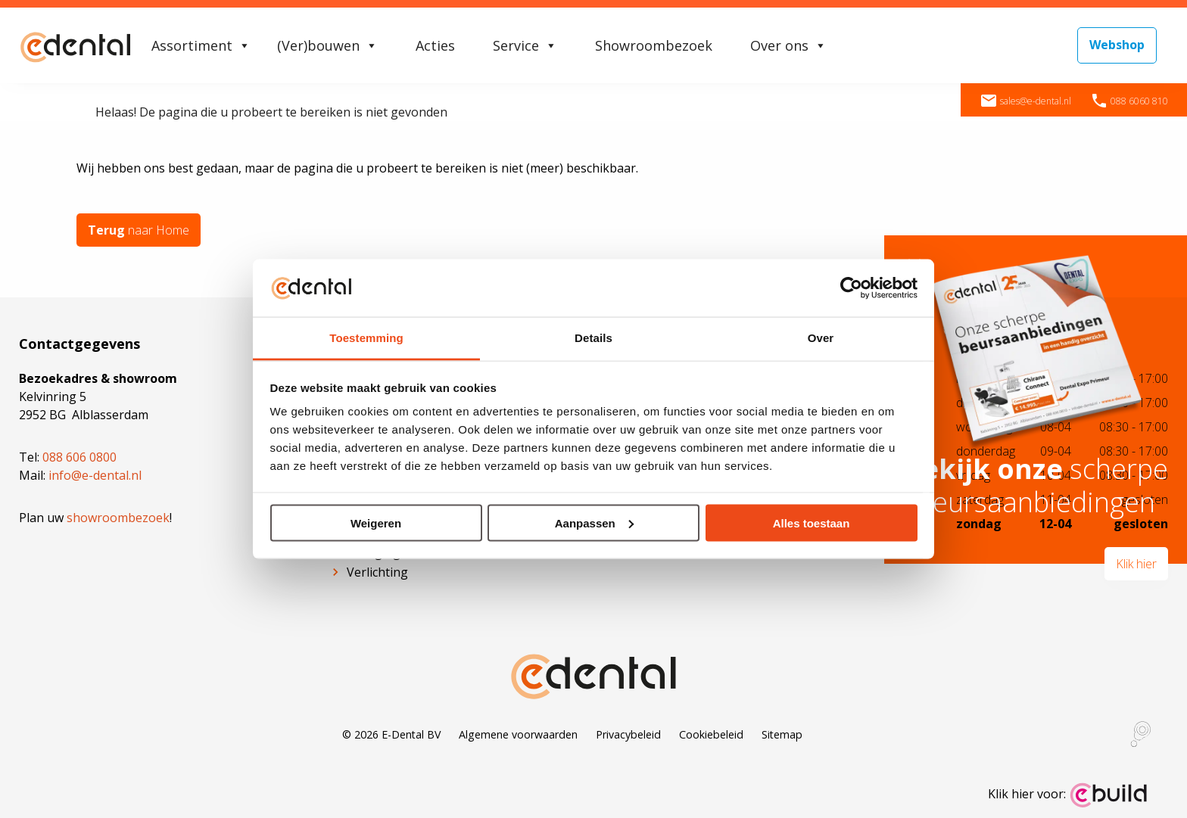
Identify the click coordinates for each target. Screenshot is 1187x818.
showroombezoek (118, 517)
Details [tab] (593, 337)
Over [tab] (821, 337)
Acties (435, 45)
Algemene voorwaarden (518, 733)
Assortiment (201, 45)
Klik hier (1136, 563)
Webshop (1117, 44)
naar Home (138, 230)
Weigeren (375, 522)
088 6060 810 (1129, 101)
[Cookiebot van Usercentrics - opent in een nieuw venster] (851, 287)
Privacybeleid (628, 733)
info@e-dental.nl (95, 474)
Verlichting (377, 571)
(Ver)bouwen (327, 45)
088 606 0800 (79, 456)
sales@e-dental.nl (1025, 101)
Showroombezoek (653, 45)
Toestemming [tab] (366, 337)
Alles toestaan (811, 522)
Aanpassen (594, 522)
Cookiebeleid (711, 733)
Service (525, 45)
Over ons (788, 45)
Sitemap (782, 733)
